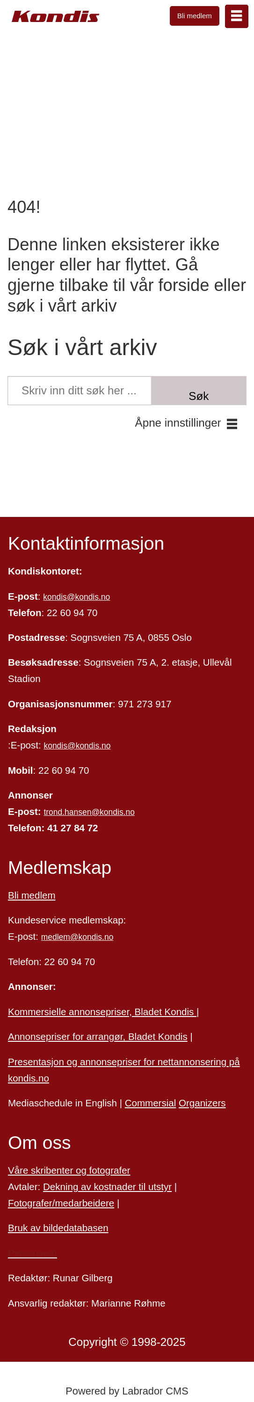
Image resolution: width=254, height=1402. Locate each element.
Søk (199, 396)
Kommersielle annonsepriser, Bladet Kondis (102, 1011)
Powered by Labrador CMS (126, 1391)
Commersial (150, 1102)
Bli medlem (194, 16)
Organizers (202, 1102)
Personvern (32, 1253)
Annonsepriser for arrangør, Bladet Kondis (98, 1036)
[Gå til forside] (55, 16)
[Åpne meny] (236, 16)
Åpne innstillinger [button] (178, 422)
